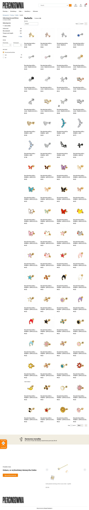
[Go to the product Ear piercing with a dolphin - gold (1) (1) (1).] (48, 167)
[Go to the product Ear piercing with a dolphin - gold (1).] (80, 145)
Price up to (16, 42)
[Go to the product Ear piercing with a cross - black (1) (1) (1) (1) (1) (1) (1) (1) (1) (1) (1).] (80, 101)
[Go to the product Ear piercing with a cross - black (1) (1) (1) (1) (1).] (80, 57)
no (5, 57)
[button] (70, 5)
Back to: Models (7, 25)
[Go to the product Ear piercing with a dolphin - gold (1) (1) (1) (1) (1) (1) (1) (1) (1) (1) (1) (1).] (80, 255)
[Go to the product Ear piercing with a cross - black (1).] (64, 35)
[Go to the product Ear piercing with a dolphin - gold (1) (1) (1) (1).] (80, 167)
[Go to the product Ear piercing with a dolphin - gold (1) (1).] (31, 167)
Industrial (12, 28)
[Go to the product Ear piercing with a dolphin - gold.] (31, 123)
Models (16, 15)
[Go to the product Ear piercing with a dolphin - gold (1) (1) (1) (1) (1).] (48, 189)
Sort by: (26, 21)
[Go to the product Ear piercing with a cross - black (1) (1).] (80, 35)
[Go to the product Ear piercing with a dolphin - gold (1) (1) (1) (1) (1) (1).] (80, 189)
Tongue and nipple (12, 33)
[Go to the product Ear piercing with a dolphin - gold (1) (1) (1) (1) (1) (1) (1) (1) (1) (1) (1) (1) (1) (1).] (31, 321)
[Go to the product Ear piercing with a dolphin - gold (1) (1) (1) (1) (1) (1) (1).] (48, 211)
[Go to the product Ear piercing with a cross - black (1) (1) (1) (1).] (48, 57)
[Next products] (80, 425)
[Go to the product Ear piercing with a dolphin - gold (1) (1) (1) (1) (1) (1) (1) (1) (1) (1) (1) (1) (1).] (64, 277)
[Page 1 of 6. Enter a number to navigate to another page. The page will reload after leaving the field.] (79, 23)
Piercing (12, 15)
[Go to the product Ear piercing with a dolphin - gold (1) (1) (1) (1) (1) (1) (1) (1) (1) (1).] (80, 233)
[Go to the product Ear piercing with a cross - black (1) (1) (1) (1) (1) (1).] (31, 79)
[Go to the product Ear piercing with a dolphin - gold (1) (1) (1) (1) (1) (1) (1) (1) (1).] (48, 233)
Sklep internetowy (44, 508)
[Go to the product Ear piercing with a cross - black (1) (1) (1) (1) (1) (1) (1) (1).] (64, 79)
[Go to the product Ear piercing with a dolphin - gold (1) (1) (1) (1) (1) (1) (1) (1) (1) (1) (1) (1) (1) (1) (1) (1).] (31, 365)
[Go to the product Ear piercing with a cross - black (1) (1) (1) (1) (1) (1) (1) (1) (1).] (80, 79)
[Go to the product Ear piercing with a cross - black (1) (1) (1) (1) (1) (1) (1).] (48, 79)
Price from (5, 42)
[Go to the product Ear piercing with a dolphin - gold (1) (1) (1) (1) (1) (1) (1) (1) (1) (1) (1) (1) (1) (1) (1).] (48, 343)
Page (77, 23)
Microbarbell (12, 31)
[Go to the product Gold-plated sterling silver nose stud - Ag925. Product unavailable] (63, 466)
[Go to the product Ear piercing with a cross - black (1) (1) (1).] (31, 57)
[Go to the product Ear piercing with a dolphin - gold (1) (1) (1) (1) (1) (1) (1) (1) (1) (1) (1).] (48, 255)
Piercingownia (6, 15)
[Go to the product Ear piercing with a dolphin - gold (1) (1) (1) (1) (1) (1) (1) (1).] (80, 211)
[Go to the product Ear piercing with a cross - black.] (31, 35)
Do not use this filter (10, 52)
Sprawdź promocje (10, 475)
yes (6, 55)
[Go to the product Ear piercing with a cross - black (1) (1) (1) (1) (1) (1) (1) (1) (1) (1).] (48, 101)
